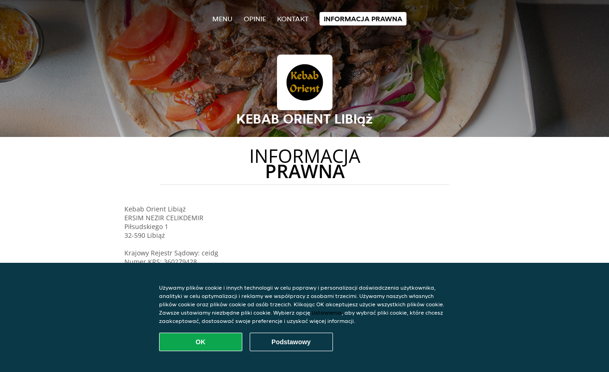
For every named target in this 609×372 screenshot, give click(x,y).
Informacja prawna (363, 19)
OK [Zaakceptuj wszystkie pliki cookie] (200, 342)
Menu (222, 19)
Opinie (255, 19)
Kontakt (292, 19)
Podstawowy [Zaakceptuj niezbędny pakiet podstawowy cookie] (291, 342)
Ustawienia (327, 312)
